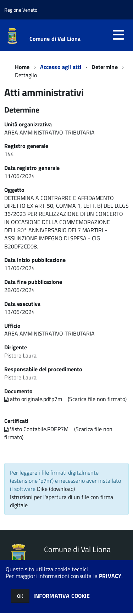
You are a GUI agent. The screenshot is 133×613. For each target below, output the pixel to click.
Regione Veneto (20, 9)
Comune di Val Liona (55, 38)
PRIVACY (110, 576)
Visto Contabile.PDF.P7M (36, 429)
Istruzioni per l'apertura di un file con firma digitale (61, 501)
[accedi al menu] (118, 34)
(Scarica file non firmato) (97, 399)
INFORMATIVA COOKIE (61, 595)
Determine (104, 67)
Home (22, 67)
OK (20, 596)
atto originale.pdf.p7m (33, 399)
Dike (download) (56, 489)
